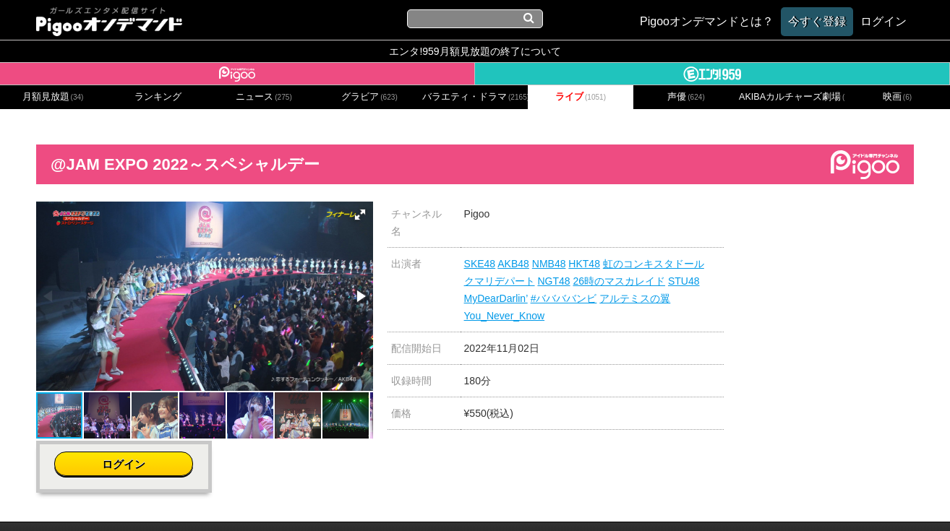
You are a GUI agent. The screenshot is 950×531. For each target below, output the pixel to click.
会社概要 (246, 500)
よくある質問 (693, 500)
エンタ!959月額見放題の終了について (474, 51)
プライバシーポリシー (405, 500)
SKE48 (480, 263)
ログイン (826, 221)
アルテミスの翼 (634, 298)
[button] (360, 214)
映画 (897, 97)
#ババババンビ (564, 298)
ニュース (264, 97)
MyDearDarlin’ (496, 298)
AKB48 (513, 263)
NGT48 (553, 281)
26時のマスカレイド (619, 281)
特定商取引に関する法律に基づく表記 (560, 500)
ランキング (157, 97)
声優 (686, 97)
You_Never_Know (504, 315)
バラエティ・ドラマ (475, 97)
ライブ (580, 97)
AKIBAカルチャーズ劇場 (791, 97)
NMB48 (549, 263)
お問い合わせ (308, 500)
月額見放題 (53, 97)
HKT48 (584, 263)
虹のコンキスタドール (653, 263)
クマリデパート (499, 281)
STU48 (684, 281)
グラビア (369, 97)
